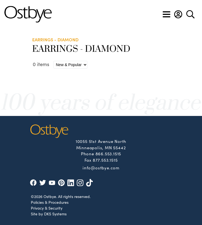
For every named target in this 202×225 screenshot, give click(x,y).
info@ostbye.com (101, 167)
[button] (178, 14)
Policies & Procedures (50, 202)
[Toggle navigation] (166, 14)
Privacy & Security (46, 208)
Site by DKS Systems (49, 213)
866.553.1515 (108, 153)
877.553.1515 (105, 160)
